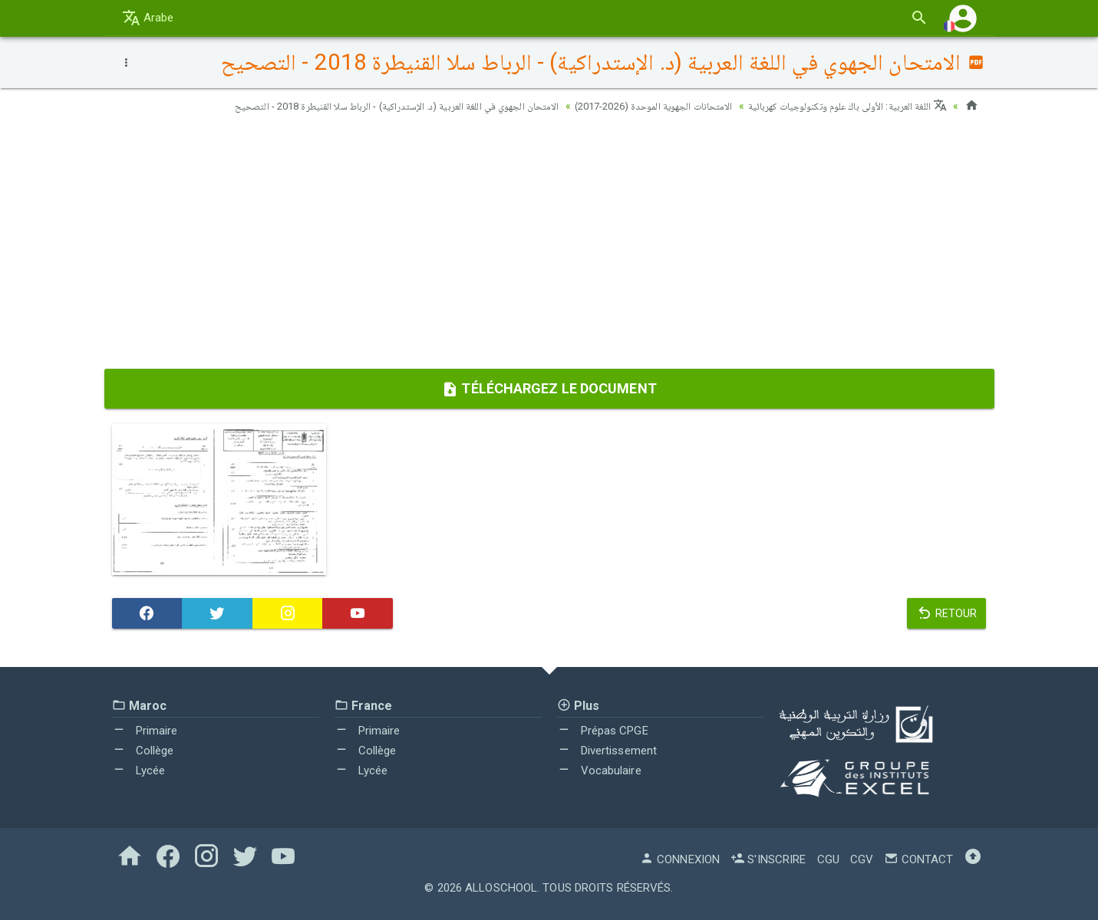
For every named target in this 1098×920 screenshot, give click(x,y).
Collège (143, 750)
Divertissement (607, 750)
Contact (918, 859)
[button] (963, 18)
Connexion (680, 859)
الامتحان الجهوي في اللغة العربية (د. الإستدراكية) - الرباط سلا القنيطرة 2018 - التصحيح (359, 106)
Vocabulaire (599, 770)
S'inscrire (768, 859)
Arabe (148, 18)
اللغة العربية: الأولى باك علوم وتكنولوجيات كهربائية (840, 106)
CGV (861, 859)
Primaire (145, 731)
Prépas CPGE (602, 731)
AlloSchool (501, 888)
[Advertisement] (549, 246)
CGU (828, 859)
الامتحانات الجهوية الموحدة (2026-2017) (632, 106)
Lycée (139, 770)
